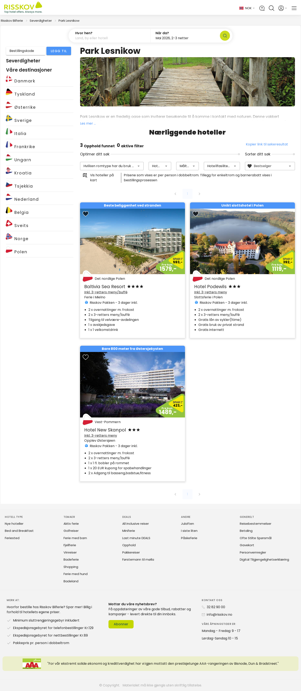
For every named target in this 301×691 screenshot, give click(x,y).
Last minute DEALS (136, 538)
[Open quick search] (271, 8)
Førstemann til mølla (138, 559)
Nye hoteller (14, 523)
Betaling (246, 530)
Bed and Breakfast (19, 530)
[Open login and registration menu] (282, 8)
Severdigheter (41, 20)
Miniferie (128, 530)
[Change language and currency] (247, 8)
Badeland (71, 581)
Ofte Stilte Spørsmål (256, 538)
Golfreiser (71, 530)
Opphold (129, 545)
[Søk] (225, 36)
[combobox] (112, 166)
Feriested (12, 538)
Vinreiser (70, 552)
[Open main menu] (294, 8)
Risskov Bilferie (12, 20)
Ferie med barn (75, 538)
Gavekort (247, 545)
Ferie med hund (76, 574)
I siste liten (189, 530)
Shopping (71, 567)
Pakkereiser (131, 552)
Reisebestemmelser (255, 523)
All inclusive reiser (135, 523)
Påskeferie (189, 538)
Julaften (187, 523)
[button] (109, 36)
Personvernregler (253, 552)
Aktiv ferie (71, 523)
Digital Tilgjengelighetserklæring (264, 559)
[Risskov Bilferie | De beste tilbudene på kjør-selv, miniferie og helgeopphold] (23, 8)
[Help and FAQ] (262, 8)
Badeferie (71, 559)
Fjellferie (70, 545)
